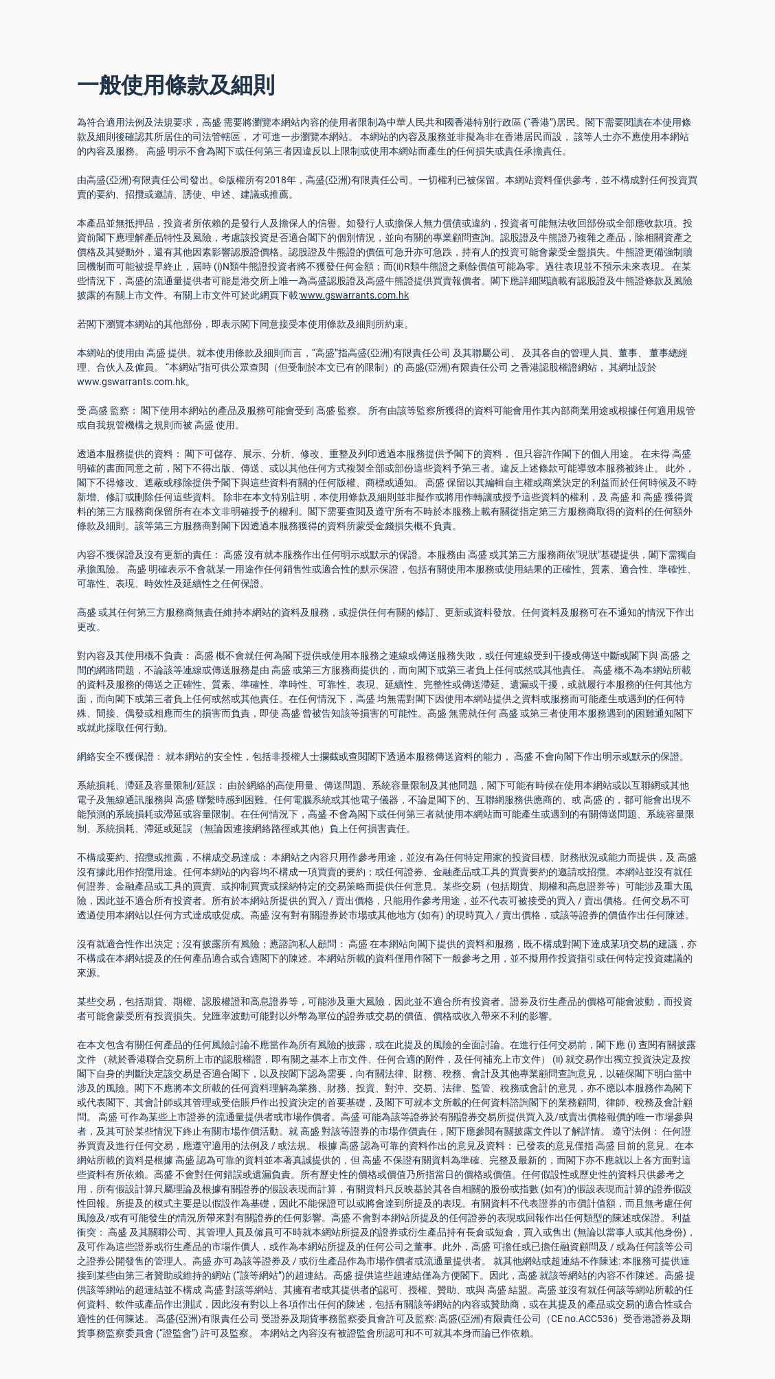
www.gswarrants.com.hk (354, 295)
